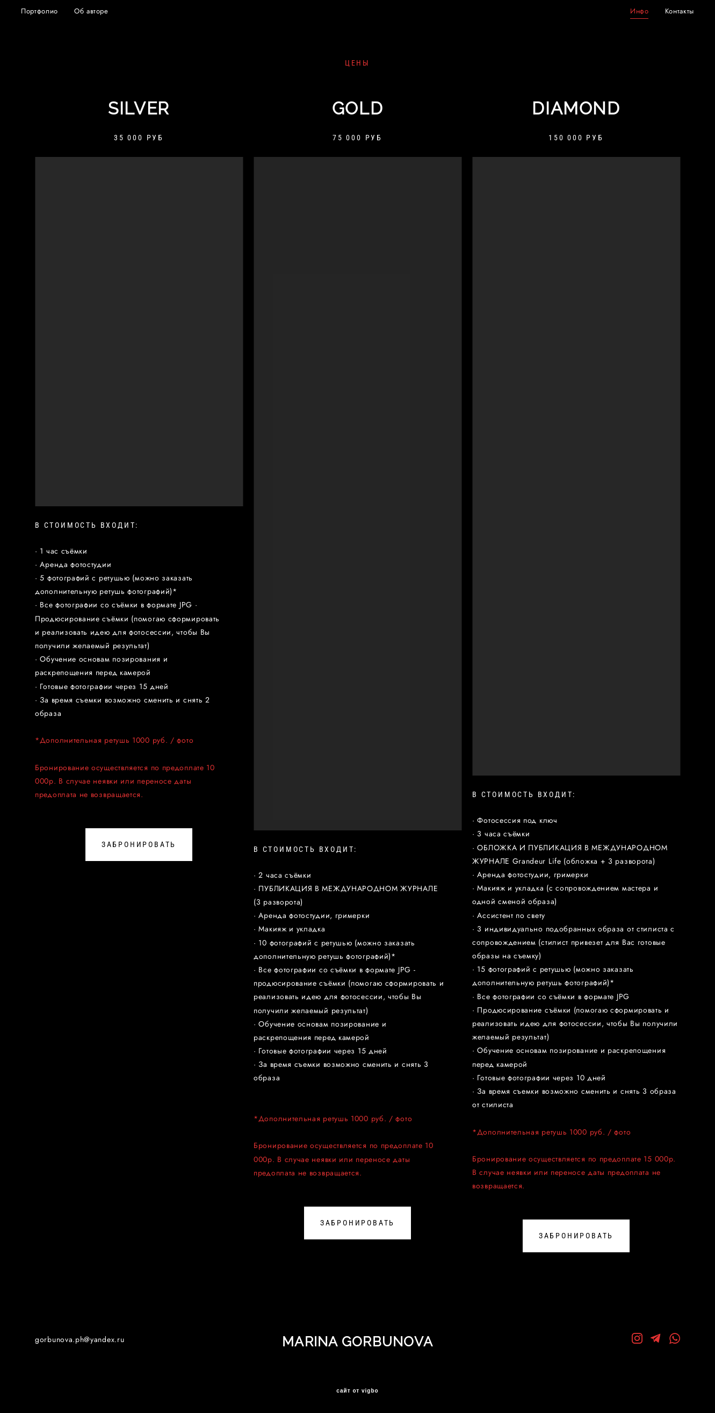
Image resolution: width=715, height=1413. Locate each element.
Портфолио (53, 9)
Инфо (625, 9)
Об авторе (105, 9)
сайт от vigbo (357, 1387)
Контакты (665, 9)
